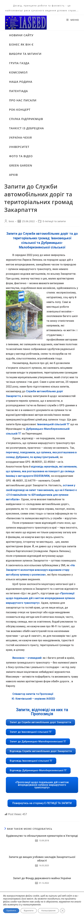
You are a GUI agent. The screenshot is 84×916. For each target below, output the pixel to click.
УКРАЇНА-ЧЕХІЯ (20, 137)
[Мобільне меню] (72, 19)
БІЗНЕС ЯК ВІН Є (21, 44)
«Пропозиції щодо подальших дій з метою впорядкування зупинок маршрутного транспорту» (40, 598)
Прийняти (11, 910)
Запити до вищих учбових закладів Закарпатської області (42, 858)
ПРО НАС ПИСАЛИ (23, 100)
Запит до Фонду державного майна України (42, 878)
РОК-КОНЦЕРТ (20, 109)
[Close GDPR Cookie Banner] (62, 910)
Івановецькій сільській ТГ (53, 424)
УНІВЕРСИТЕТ (19, 146)
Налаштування (48, 910)
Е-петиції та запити (54, 221)
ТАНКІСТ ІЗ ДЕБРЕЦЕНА (26, 128)
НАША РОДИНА (20, 81)
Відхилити (28, 910)
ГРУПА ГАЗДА (19, 63)
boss (11, 221)
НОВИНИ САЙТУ (21, 35)
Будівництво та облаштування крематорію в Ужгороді (42, 835)
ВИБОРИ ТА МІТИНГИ (25, 53)
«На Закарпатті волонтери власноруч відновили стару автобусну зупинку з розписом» (40, 569)
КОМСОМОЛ (18, 72)
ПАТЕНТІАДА (18, 91)
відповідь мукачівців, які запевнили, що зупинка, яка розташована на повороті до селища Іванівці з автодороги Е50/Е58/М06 (41, 471)
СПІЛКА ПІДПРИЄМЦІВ (26, 118)
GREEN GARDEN (20, 165)
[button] (40, 722)
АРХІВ (13, 174)
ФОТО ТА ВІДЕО (21, 156)
